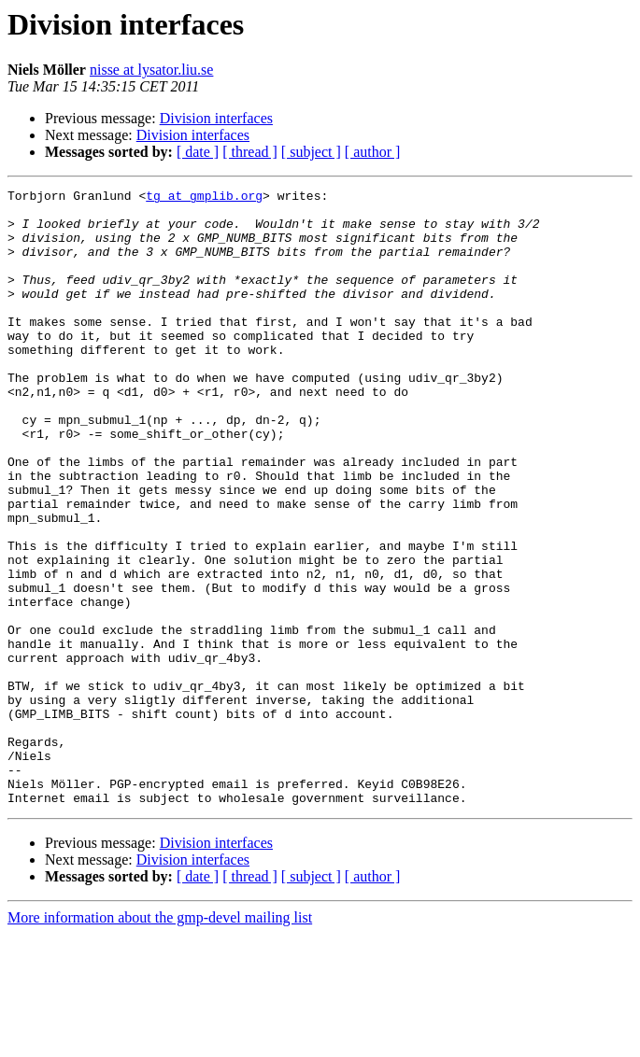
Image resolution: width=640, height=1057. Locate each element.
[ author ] (373, 152)
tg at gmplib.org (204, 198)
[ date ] (198, 152)
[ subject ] (311, 152)
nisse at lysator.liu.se (151, 70)
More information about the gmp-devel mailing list (159, 1041)
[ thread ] (249, 152)
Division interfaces (216, 118)
